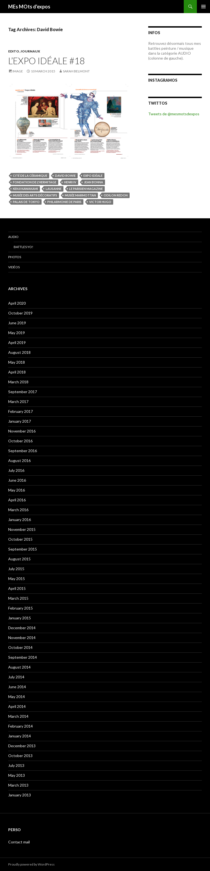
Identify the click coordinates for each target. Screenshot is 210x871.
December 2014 (22, 627)
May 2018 (16, 362)
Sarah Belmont (76, 71)
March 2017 (18, 401)
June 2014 (17, 686)
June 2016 (17, 480)
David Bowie (65, 175)
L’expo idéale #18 (46, 60)
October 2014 (20, 647)
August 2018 (19, 352)
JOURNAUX (30, 51)
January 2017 (19, 421)
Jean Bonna (93, 182)
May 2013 (16, 775)
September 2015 (22, 549)
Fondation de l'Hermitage (34, 182)
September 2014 (22, 657)
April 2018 (17, 372)
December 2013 (22, 745)
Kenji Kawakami (25, 188)
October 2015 (20, 539)
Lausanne (54, 188)
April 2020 (17, 303)
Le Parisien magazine (86, 188)
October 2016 (20, 441)
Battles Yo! (23, 247)
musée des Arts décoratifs (35, 195)
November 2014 (22, 637)
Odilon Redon (116, 195)
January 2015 (19, 618)
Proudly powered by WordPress (31, 864)
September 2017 (22, 391)
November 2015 (22, 529)
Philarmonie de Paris (64, 202)
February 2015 (20, 608)
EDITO (13, 51)
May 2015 (16, 578)
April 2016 (17, 500)
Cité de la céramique (30, 175)
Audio (13, 237)
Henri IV (70, 182)
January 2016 (19, 519)
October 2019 (20, 313)
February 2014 (20, 726)
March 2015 (18, 598)
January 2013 (19, 795)
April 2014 (17, 706)
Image (18, 71)
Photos (14, 257)
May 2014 (16, 696)
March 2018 (18, 381)
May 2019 (16, 332)
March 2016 (18, 509)
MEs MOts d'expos (29, 7)
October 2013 (20, 755)
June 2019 (17, 322)
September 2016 (22, 450)
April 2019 (17, 342)
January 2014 (19, 736)
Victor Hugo (100, 202)
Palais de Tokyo (26, 202)
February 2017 (20, 411)
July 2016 (16, 470)
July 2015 (16, 568)
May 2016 (16, 490)
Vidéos (14, 267)
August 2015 (19, 559)
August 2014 (19, 667)
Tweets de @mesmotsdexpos (173, 113)
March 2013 (18, 785)
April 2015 (17, 588)
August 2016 (19, 460)
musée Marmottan (80, 195)
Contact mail (19, 842)
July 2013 (16, 765)
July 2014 (16, 677)
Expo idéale (93, 175)
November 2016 (22, 431)
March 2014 (18, 716)
